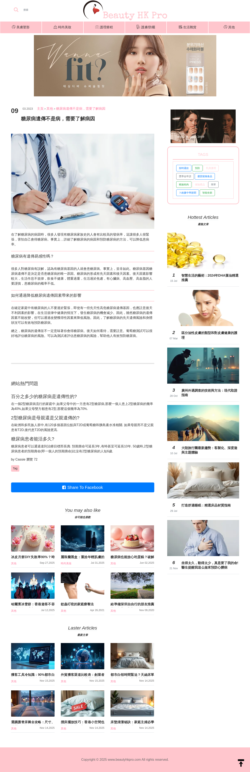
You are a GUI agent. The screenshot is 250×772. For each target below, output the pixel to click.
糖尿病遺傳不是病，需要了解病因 (80, 108)
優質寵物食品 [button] (204, 176)
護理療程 (104, 27)
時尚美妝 (62, 27)
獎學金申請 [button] (185, 176)
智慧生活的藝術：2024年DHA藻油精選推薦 (209, 278)
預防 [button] (197, 168)
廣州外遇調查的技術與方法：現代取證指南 (209, 393)
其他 (229, 27)
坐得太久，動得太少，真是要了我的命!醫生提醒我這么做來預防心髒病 (209, 565)
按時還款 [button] (184, 168)
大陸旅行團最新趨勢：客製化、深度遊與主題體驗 (209, 450)
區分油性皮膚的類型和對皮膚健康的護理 (209, 335)
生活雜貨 (187, 27)
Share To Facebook (82, 487)
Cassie (20, 459)
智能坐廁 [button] (207, 192)
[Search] (39, 10)
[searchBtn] (16, 10)
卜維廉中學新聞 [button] (187, 192)
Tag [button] (15, 468)
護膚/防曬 (146, 27)
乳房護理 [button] (211, 168)
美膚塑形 (21, 27)
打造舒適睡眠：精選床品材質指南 (206, 505)
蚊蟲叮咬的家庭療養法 (77, 604)
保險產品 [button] (200, 184)
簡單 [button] (213, 184)
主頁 (40, 108)
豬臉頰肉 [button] (184, 184)
